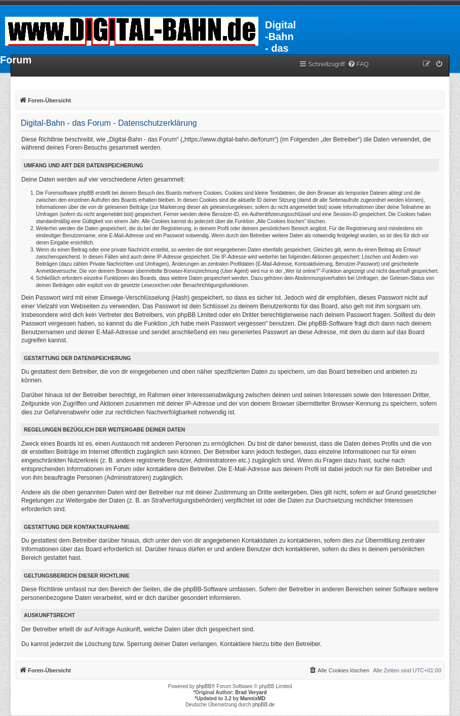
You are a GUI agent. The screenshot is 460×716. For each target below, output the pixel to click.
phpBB (203, 686)
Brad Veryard (250, 692)
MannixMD (252, 698)
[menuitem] (358, 64)
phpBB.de (263, 704)
